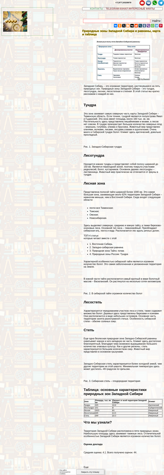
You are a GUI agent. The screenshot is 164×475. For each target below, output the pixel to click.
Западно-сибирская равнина (107, 247)
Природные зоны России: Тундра (110, 254)
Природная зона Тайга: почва (108, 251)
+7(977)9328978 (123, 2)
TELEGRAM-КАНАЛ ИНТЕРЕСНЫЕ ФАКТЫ (130, 8)
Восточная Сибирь (102, 244)
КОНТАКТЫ (96, 8)
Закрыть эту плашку (90, 472)
